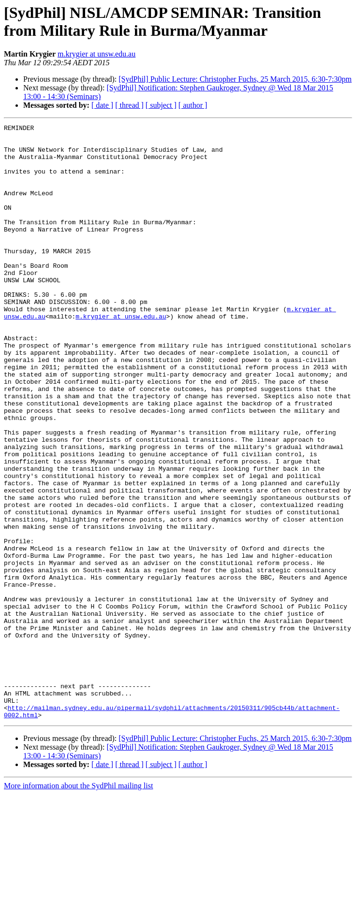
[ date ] (102, 105)
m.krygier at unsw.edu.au (96, 54)
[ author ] (193, 105)
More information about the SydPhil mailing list (78, 904)
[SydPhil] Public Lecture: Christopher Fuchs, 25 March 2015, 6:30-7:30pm (235, 79)
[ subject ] (161, 105)
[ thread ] (129, 105)
